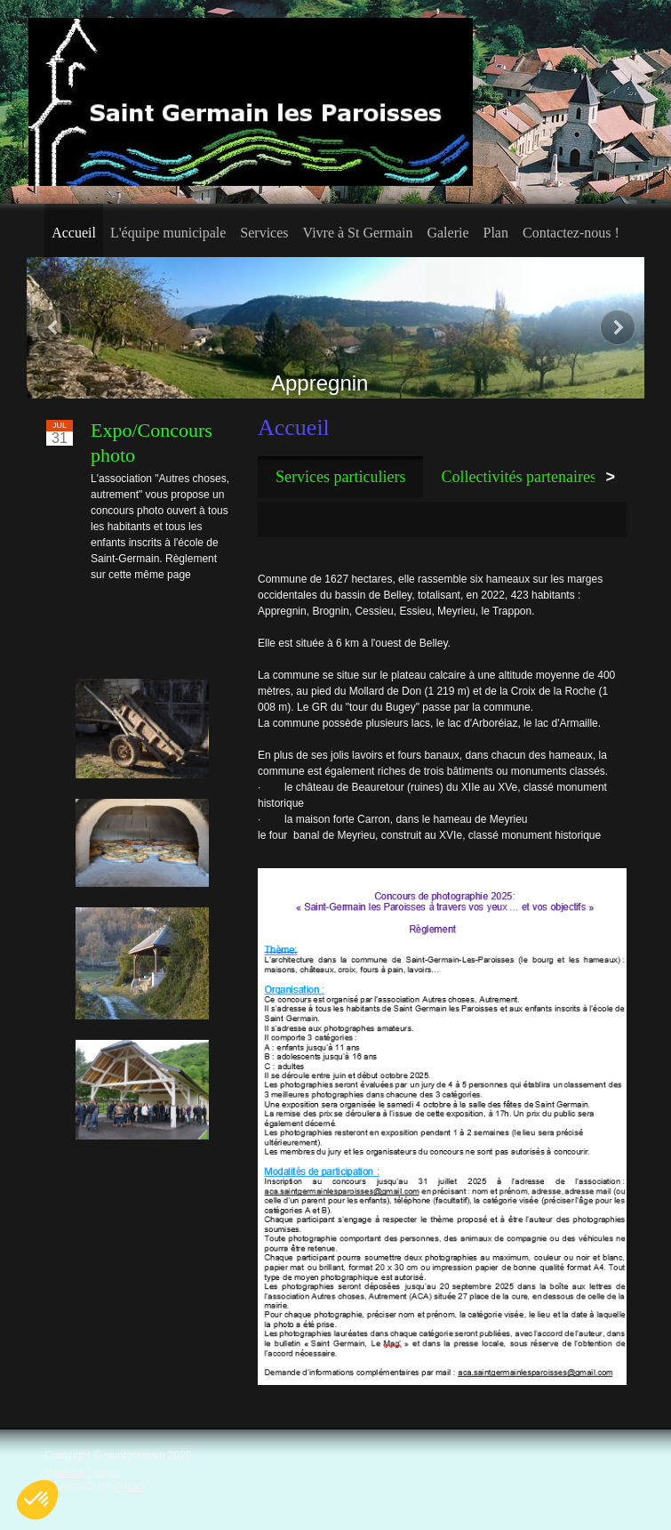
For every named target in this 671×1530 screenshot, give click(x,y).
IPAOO (128, 1486)
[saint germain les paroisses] (250, 102)
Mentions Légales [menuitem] (82, 1472)
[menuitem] (73, 230)
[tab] (340, 477)
